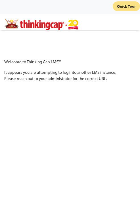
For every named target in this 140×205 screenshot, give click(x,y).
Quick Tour (126, 6)
